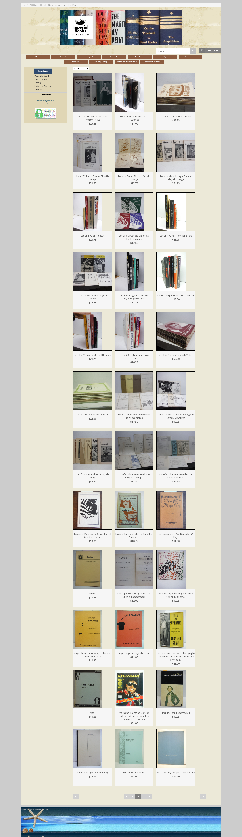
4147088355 (31, 5)
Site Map (72, 5)
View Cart (212, 50)
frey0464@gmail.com (45, 101)
